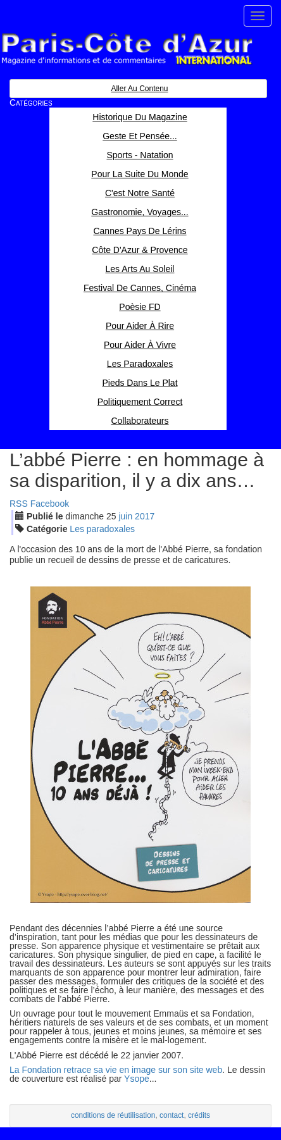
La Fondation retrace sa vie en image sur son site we (113, 1070)
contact (171, 1115)
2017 (144, 516)
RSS (18, 504)
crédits (199, 1115)
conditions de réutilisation (113, 1115)
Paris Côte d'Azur (126, 49)
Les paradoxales (102, 529)
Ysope (136, 1079)
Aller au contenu (139, 88)
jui (125, 516)
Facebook (49, 504)
